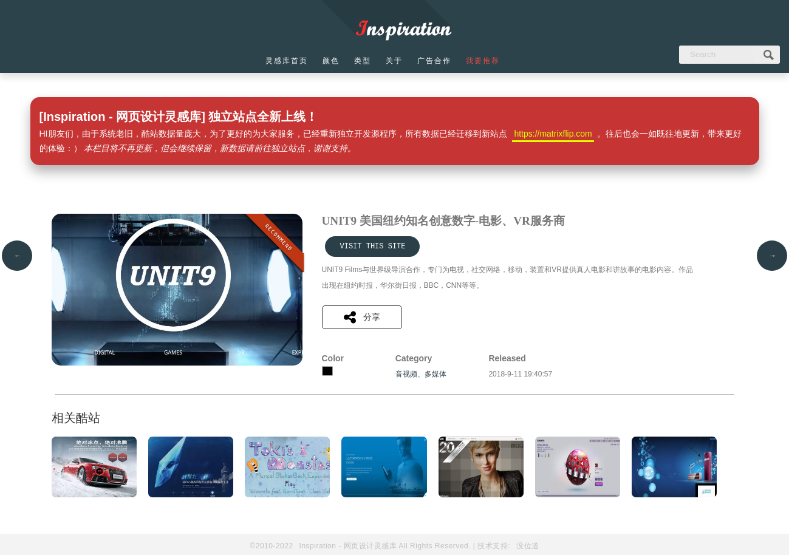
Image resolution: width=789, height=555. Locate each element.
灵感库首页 (286, 60)
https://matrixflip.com (553, 133)
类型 (362, 60)
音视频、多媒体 (420, 374)
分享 (362, 317)
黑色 (327, 371)
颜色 (331, 60)
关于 (394, 60)
